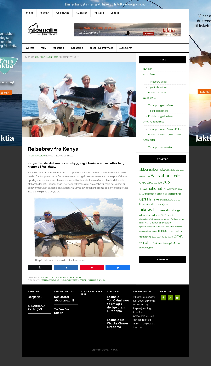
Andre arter (149, 140)
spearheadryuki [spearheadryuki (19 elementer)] (147, 226)
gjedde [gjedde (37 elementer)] (159, 194)
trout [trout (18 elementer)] (180, 231)
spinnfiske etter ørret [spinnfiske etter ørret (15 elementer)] (165, 226)
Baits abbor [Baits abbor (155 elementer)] (161, 175)
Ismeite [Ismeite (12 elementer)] (163, 200)
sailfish (67, 280)
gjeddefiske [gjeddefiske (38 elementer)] (173, 194)
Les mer (137, 327)
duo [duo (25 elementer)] (160, 182)
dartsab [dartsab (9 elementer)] (154, 183)
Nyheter (147, 68)
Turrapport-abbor (157, 81)
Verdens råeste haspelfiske (85, 280)
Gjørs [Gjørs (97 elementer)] (143, 199)
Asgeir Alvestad (36, 155)
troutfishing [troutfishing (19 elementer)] (145, 236)
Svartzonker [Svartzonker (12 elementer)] (152, 231)
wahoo (102, 280)
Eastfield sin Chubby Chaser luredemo (117, 323)
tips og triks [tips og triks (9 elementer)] (173, 231)
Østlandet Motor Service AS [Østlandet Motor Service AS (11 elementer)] (162, 237)
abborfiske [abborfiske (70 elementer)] (157, 169)
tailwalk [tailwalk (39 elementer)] (163, 231)
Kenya (59, 280)
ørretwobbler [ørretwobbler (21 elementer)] (146, 247)
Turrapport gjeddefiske (160, 105)
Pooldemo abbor (157, 92)
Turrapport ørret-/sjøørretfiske (164, 129)
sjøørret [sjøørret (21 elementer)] (154, 222)
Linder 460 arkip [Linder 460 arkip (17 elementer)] (147, 204)
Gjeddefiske (149, 98)
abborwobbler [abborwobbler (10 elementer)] (144, 176)
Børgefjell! (35, 297)
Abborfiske (149, 74)
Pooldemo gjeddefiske (160, 116)
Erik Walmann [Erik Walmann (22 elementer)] (169, 189)
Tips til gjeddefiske (158, 110)
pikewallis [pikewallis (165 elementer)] (149, 209)
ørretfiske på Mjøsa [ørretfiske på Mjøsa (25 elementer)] (169, 243)
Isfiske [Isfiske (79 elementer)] (154, 199)
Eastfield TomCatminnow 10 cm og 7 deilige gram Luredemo (118, 304)
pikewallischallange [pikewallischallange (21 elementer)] (169, 210)
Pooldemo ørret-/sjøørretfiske (164, 134)
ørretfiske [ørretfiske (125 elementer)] (148, 242)
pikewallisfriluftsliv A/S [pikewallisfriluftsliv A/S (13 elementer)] (164, 219)
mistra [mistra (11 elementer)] (158, 204)
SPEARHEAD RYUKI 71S (36, 307)
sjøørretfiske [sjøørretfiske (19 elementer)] (165, 222)
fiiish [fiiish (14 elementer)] (180, 189)
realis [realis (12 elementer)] (147, 223)
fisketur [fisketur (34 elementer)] (149, 193)
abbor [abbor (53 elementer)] (143, 169)
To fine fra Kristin (61, 311)
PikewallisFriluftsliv (47, 29)
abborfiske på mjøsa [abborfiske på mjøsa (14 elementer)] (175, 170)
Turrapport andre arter (69, 277)
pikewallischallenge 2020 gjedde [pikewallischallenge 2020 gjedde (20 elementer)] (156, 215)
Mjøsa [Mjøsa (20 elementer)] (164, 204)
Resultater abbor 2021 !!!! (64, 298)
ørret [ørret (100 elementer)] (178, 236)
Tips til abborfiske (157, 87)
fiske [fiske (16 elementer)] (141, 194)
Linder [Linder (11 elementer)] (178, 200)
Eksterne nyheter (48, 277)
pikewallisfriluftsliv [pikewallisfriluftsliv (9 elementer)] (146, 219)
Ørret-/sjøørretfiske (153, 121)
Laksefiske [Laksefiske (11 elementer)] (170, 200)
